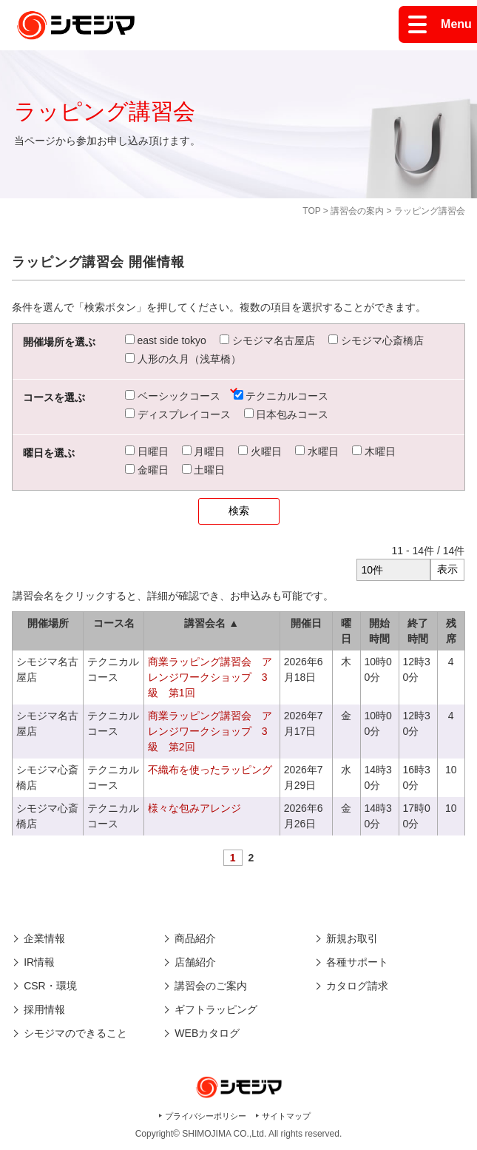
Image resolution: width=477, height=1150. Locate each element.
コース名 (114, 623)
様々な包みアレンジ (194, 808)
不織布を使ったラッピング (210, 770)
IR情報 (39, 962)
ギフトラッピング (216, 1009)
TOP (311, 211)
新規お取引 (352, 938)
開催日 (306, 623)
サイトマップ (286, 1116)
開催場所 (48, 623)
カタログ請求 (357, 986)
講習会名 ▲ (211, 623)
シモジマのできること (75, 1033)
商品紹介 (195, 938)
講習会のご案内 (211, 986)
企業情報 (44, 938)
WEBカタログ (207, 1033)
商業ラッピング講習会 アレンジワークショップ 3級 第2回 (210, 731)
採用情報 (44, 1009)
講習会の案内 (357, 211)
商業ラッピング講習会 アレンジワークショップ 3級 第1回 (210, 677)
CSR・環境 (50, 986)
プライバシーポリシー (205, 1116)
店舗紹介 (195, 962)
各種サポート (357, 962)
